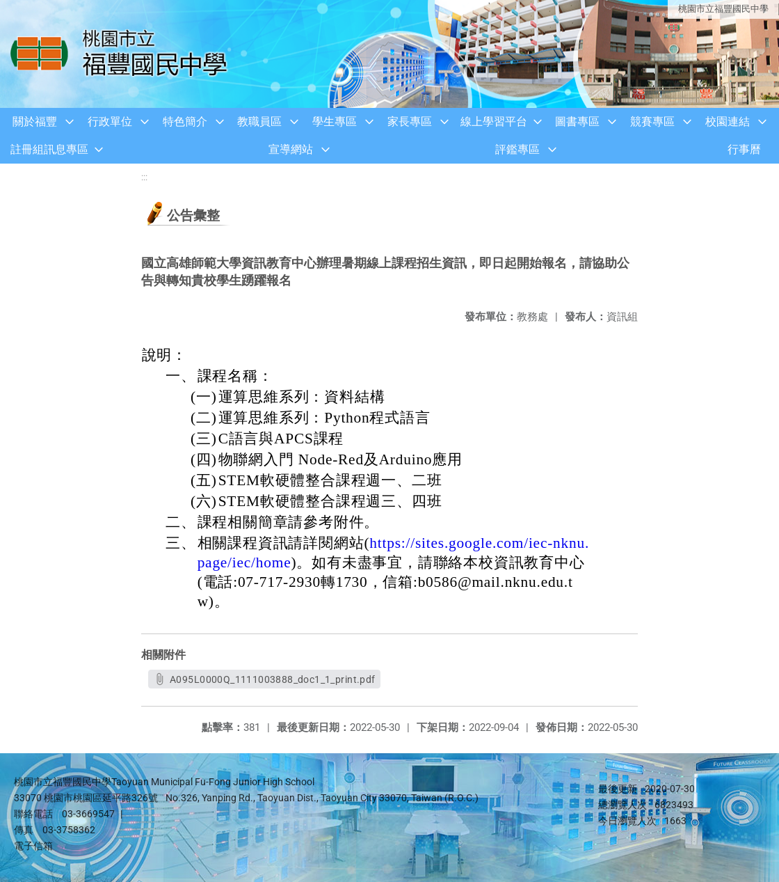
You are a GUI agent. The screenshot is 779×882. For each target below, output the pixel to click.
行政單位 (110, 121)
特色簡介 (185, 121)
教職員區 (259, 121)
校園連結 (727, 121)
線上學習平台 (493, 121)
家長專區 (409, 121)
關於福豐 (35, 121)
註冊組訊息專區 (49, 149)
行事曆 (744, 149)
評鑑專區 (517, 149)
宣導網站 (290, 149)
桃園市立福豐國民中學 (723, 8)
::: (144, 177)
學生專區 (334, 121)
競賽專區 (652, 121)
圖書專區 (577, 121)
